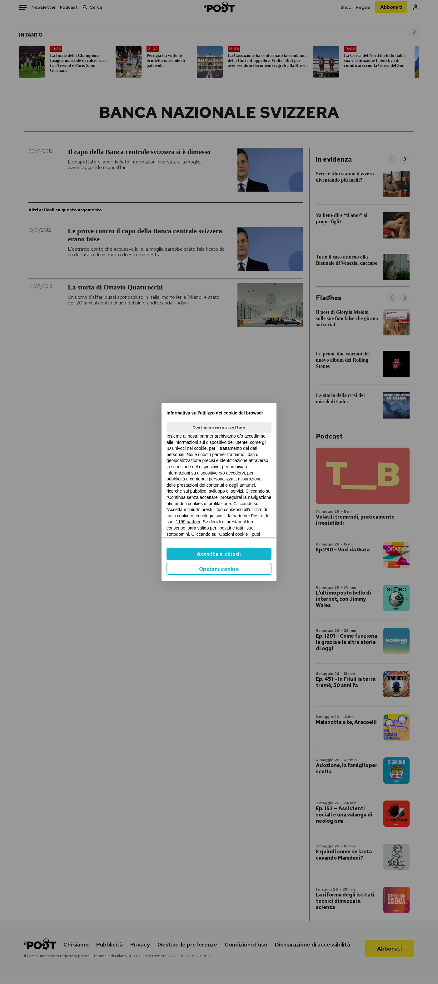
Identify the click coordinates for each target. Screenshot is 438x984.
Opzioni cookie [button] (219, 569)
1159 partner (188, 521)
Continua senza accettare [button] (219, 427)
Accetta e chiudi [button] (219, 554)
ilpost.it (224, 527)
